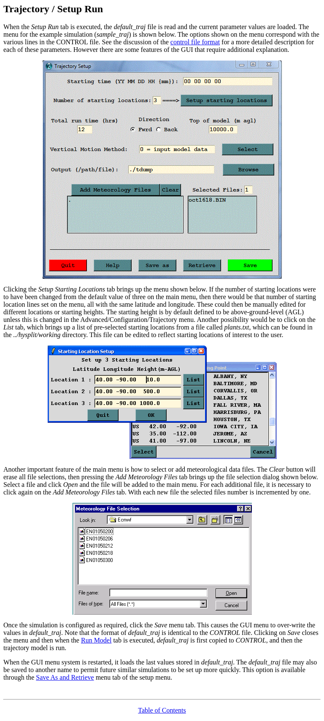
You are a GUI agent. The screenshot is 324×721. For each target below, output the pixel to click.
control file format (195, 42)
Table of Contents (162, 710)
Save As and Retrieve (65, 677)
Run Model (96, 640)
